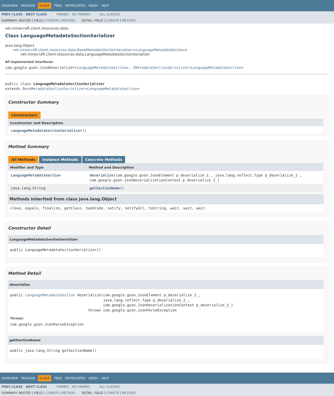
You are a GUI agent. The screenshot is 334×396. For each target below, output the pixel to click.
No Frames (81, 14)
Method (68, 20)
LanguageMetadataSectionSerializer (46, 130)
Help (105, 5)
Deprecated (75, 5)
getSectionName (105, 188)
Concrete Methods (103, 160)
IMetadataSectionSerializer (161, 68)
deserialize (102, 175)
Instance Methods (60, 160)
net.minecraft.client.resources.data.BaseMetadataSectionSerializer (73, 50)
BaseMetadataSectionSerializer (53, 89)
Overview (10, 5)
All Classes (110, 14)
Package (28, 5)
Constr (52, 20)
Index (93, 5)
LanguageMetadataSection (160, 50)
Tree (58, 5)
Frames (63, 14)
